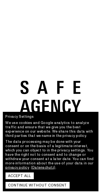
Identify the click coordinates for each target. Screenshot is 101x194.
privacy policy (17, 167)
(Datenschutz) (43, 167)
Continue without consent (37, 185)
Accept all (19, 176)
